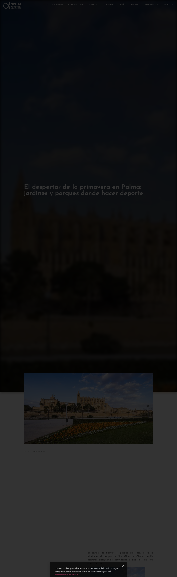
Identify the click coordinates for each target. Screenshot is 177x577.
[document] (88, 288)
